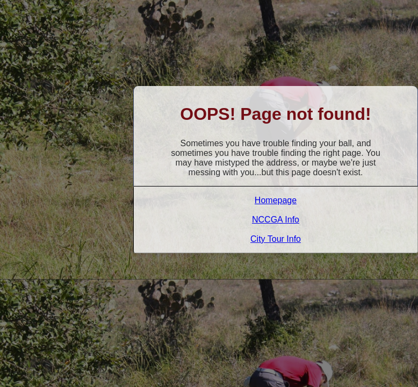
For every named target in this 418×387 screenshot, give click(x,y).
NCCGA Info (275, 219)
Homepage (276, 200)
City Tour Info (275, 238)
